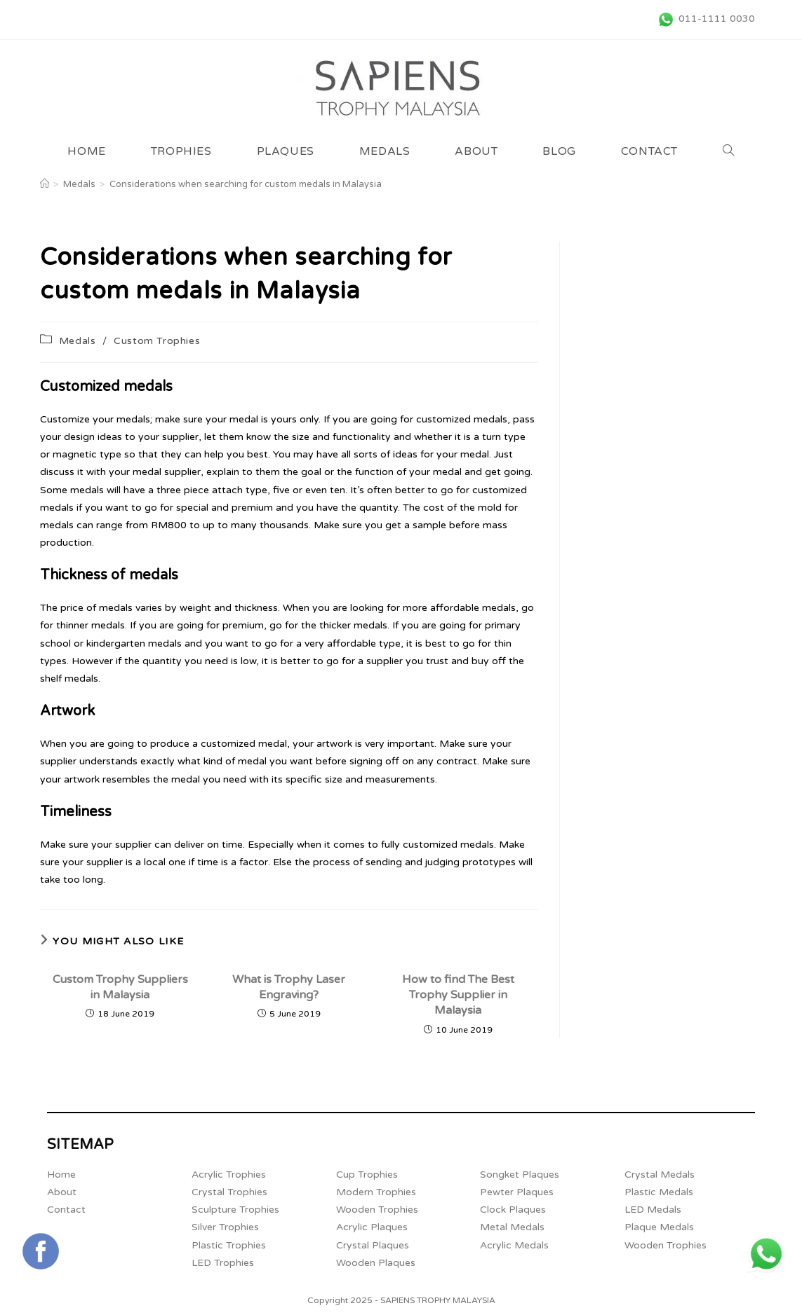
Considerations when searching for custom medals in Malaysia (245, 184)
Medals (77, 341)
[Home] (44, 184)
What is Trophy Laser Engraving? (288, 987)
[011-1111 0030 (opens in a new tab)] (704, 19)
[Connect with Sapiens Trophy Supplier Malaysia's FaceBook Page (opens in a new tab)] (40, 1251)
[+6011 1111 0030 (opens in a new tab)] (766, 1254)
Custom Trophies (157, 341)
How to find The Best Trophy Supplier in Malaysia (458, 995)
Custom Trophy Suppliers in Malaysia (120, 987)
